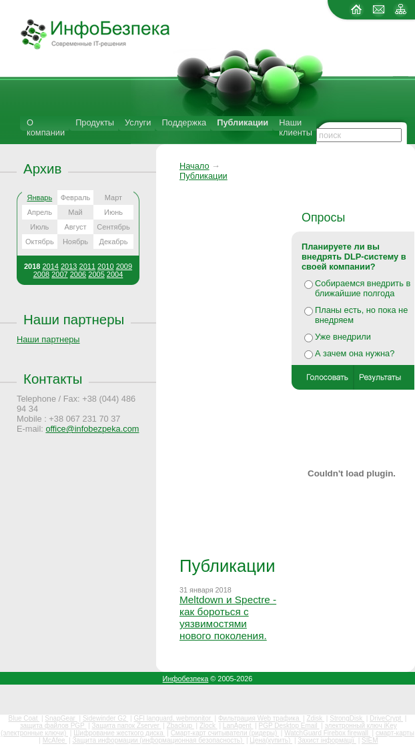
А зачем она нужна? (354, 353)
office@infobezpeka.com (92, 429)
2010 (105, 266)
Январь (39, 198)
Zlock (208, 725)
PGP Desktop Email (289, 725)
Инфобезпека (186, 679)
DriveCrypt (386, 718)
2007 (59, 274)
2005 (96, 274)
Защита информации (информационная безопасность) (159, 740)
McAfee (55, 740)
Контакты (52, 378)
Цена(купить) (271, 740)
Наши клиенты (295, 127)
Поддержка (183, 122)
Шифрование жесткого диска (119, 733)
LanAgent (238, 725)
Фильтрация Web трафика (259, 718)
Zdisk (315, 718)
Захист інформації (327, 740)
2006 (78, 274)
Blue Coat (24, 718)
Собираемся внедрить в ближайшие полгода (362, 288)
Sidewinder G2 (105, 718)
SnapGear (61, 718)
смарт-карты (395, 733)
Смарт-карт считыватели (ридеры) (225, 733)
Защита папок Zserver (126, 725)
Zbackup (180, 725)
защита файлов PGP (53, 725)
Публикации (242, 122)
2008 (41, 274)
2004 (115, 274)
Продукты (94, 122)
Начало (194, 166)
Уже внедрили (343, 337)
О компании (46, 127)
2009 (124, 266)
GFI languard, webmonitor (172, 718)
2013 (69, 266)
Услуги (138, 122)
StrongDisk (347, 718)
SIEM (370, 740)
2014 (50, 266)
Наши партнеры (73, 319)
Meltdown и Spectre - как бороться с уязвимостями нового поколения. (227, 617)
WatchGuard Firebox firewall (327, 733)
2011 (87, 266)
